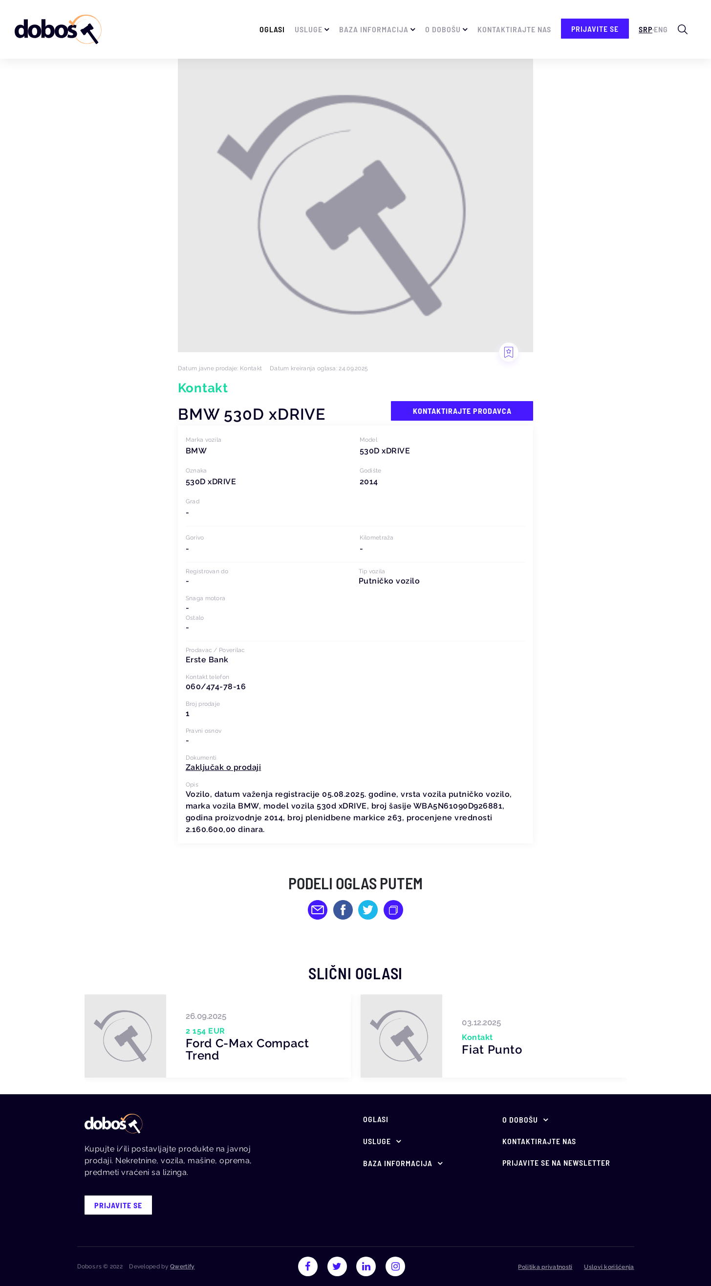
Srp (645, 29)
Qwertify (182, 1266)
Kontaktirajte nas (514, 29)
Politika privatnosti (545, 1266)
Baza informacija (374, 29)
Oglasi (272, 29)
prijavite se (595, 28)
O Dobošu (443, 29)
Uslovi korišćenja (609, 1266)
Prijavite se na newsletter (556, 1162)
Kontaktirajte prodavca (462, 410)
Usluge (309, 29)
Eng (661, 29)
